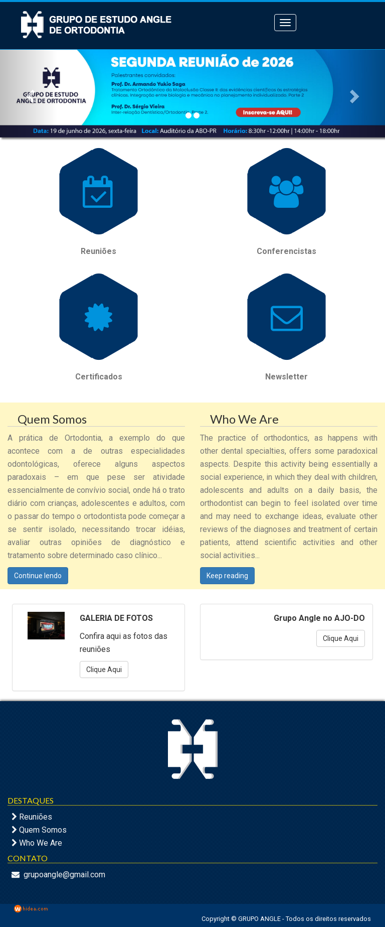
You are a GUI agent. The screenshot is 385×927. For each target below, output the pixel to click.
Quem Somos (43, 830)
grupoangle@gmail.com (64, 874)
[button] (29, 94)
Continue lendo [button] (38, 576)
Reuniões (35, 817)
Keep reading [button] (227, 576)
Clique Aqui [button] (104, 670)
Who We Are (40, 843)
